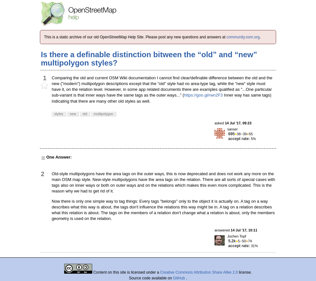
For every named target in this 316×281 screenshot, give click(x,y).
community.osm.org (243, 37)
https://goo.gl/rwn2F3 (203, 95)
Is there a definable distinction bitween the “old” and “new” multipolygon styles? (149, 58)
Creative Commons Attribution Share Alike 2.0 (199, 272)
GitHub (179, 278)
